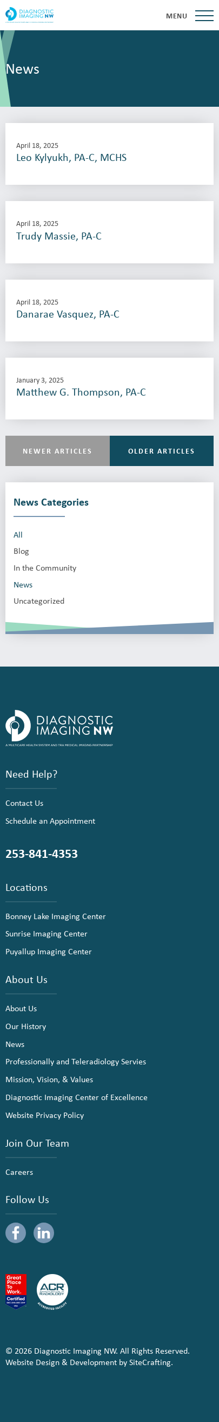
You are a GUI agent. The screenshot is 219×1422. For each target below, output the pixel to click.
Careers (19, 1172)
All (18, 534)
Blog (21, 551)
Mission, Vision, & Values (49, 1079)
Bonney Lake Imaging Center (55, 916)
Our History (25, 1026)
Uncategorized (39, 601)
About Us (21, 1008)
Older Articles (161, 450)
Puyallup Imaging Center (48, 951)
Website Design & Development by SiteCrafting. (89, 1362)
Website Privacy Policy (44, 1115)
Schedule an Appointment (50, 820)
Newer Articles (57, 450)
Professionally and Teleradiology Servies (75, 1061)
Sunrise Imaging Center (46, 933)
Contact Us (24, 803)
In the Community (45, 568)
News (23, 584)
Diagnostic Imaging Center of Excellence (76, 1097)
